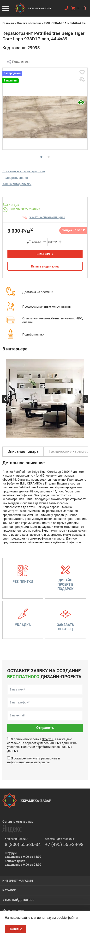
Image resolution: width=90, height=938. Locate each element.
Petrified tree (78, 23)
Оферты (47, 739)
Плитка (22, 23)
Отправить (45, 728)
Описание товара (23, 451)
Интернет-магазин (17, 880)
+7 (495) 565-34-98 (64, 844)
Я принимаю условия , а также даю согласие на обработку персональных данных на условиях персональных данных (42, 745)
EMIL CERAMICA (55, 23)
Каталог (9, 890)
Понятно (15, 929)
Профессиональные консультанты (47, 306)
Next (85, 399)
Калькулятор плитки (16, 184)
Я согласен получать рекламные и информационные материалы (33, 760)
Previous (4, 399)
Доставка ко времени (37, 292)
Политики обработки (36, 747)
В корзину (45, 254)
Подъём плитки (33, 334)
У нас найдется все (18, 900)
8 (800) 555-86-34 (23, 844)
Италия (35, 23)
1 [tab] (40, 156)
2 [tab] (47, 156)
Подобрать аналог (15, 178)
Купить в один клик (45, 266)
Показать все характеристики (23, 171)
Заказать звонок (66, 9)
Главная (8, 23)
